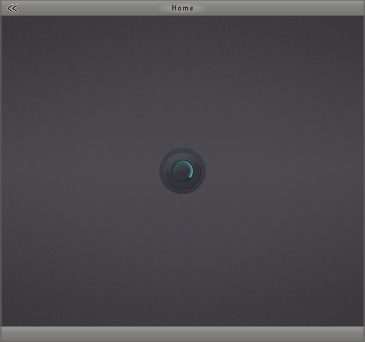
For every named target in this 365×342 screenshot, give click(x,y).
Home (183, 8)
